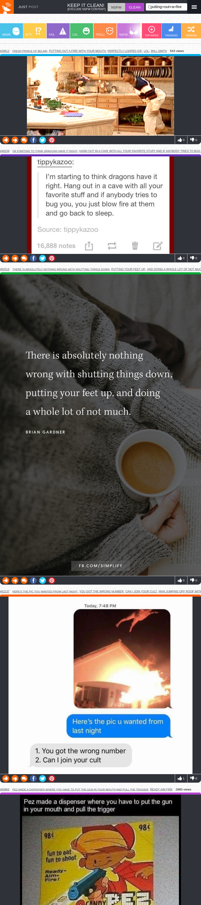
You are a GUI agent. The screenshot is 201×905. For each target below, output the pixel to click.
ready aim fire (161, 789)
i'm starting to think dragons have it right (45, 150)
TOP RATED (151, 31)
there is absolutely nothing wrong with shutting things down (60, 269)
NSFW (128, 31)
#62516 (4, 269)
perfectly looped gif (124, 51)
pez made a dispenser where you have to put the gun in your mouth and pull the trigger (80, 789)
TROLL (104, 31)
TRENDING (171, 31)
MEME (11, 31)
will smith (159, 51)
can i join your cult (141, 591)
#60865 (4, 789)
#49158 (4, 151)
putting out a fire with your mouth (77, 51)
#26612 (4, 51)
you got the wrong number (101, 591)
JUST (28, 7)
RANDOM (191, 31)
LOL (81, 31)
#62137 (4, 591)
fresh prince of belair (29, 50)
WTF (33, 31)
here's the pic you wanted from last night (45, 591)
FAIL (57, 31)
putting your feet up (128, 269)
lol (146, 51)
